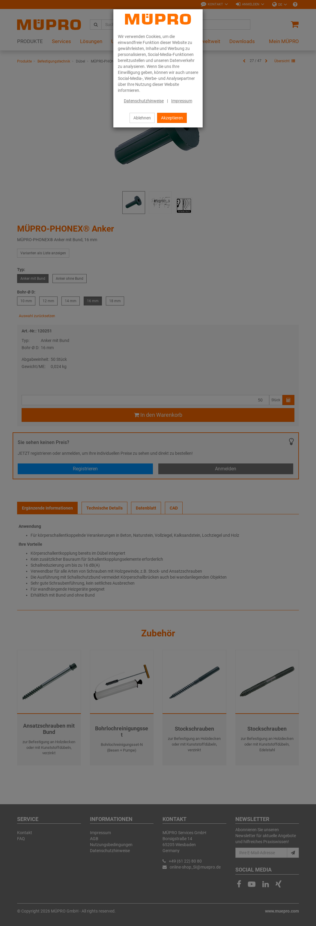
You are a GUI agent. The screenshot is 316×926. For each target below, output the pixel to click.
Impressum (181, 100)
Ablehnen (142, 117)
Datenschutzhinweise (144, 100)
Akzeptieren (172, 117)
